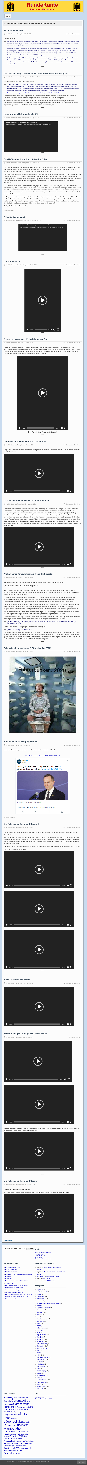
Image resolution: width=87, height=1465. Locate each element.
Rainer (19, 343)
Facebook (40, 1301)
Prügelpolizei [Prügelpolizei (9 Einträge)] (9, 1441)
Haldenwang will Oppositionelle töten (22, 114)
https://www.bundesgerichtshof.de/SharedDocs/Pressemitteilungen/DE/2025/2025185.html (34, 93)
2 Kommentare (75, 1037)
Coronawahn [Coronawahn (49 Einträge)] (21, 1403)
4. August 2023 (28, 577)
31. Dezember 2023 (30, 504)
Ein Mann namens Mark (12, 1267)
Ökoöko (39, 1353)
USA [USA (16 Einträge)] (14, 1448)
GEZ (38, 1317)
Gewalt (39, 1314)
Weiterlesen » (10, 210)
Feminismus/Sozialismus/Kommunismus (49, 1303)
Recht (38, 1368)
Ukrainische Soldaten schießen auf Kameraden (26, 500)
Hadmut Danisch (40, 1256)
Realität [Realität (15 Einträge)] (7, 1443)
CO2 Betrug (46, 1278)
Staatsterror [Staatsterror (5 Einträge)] (8, 1448)
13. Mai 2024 (33, 265)
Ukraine (39, 1384)
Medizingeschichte (42, 1348)
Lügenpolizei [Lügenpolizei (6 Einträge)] (26, 1422)
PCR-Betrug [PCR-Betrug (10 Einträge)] (24, 1436)
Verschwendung (41, 1386)
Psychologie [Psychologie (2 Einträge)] (18, 1441)
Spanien (39, 1377)
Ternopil (19, 34)
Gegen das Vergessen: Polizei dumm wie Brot (26, 339)
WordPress (45, 1461)
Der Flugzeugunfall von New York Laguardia (18, 1294)
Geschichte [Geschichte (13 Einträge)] (28, 1407)
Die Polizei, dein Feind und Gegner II (21, 824)
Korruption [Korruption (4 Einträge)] (20, 1412)
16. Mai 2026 (28, 34)
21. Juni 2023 (28, 651)
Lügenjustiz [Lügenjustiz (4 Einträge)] (14, 1418)
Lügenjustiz (40, 1337)
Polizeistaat (40, 1364)
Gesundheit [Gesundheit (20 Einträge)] (10, 1409)
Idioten (39, 1326)
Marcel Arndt (40, 1276)
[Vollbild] (58, 329)
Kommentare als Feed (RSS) (43, 1399)
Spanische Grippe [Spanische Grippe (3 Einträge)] (9, 1446)
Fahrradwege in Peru (52, 1276)
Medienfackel (39, 1257)
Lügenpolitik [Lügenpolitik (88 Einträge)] (12, 1421)
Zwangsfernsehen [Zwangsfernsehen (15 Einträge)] (12, 1453)
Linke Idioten (42, 1328)
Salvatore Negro (22, 77)
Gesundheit (40, 1312)
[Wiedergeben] (27, 329)
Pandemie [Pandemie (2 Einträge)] (6, 1436)
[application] (31, 136)
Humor (39, 1323)
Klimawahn (40, 1330)
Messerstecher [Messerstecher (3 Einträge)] (23, 1434)
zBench (36, 1461)
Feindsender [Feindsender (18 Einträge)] (10, 1407)
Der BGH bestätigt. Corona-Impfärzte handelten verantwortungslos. (36, 73)
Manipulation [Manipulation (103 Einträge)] (13, 1428)
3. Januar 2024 (28, 343)
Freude (39, 1305)
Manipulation (40, 1346)
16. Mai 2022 (27, 745)
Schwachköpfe (41, 1375)
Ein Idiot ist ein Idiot (13, 30)
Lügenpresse (40, 1341)
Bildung (39, 1294)
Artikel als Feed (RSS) (41, 1397)
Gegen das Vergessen (43, 1308)
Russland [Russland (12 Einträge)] (15, 1443)
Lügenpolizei (40, 1339)
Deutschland (40, 1298)
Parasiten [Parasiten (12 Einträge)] (13, 1436)
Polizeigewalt (42, 1366)
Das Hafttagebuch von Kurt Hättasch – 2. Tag (25, 159)
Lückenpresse (42, 1344)
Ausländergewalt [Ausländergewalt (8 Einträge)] (10, 1398)
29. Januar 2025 (34, 163)
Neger (38, 1350)
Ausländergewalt (42, 1292)
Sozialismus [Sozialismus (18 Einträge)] (27, 1443)
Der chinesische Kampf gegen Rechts (16, 1285)
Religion (39, 1373)
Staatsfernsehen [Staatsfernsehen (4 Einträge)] (20, 1446)
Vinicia (19, 577)
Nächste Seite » (9, 1240)
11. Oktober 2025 (34, 77)
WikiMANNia (38, 1254)
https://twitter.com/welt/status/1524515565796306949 (42, 756)
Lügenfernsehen (41, 1335)
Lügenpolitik (42, 1359)
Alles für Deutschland (14, 217)
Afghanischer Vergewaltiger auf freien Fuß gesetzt (28, 574)
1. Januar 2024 (28, 445)
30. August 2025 (34, 117)
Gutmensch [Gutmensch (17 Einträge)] (22, 1409)
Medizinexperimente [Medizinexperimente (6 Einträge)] (11, 1434)
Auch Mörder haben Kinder (17, 980)
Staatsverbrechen (42, 1380)
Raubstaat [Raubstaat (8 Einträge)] (29, 1441)
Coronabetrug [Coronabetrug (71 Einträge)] (20, 1400)
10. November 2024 (35, 220)
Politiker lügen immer (11, 1272)
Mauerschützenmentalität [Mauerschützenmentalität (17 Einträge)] (16, 1431)
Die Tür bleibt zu (12, 261)
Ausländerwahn (43, 1357)
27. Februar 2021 (29, 1184)
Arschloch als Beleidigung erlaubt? (21, 742)
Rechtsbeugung (41, 1371)
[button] (42, 300)
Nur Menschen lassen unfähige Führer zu (17, 1281)
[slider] (41, 329)
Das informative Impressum (43, 1259)
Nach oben (82, 1462)
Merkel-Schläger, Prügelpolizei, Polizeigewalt (25, 1034)
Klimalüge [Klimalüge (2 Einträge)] (13, 1412)
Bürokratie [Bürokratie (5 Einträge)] (7, 1401)
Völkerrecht (40, 1389)
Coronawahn (40, 1296)
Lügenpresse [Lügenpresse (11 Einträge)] (9, 1425)
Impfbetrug (8, 1278)
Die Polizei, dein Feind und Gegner (20, 1181)
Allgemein (40, 1289)
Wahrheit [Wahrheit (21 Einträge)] (18, 1450)
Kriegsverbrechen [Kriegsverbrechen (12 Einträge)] (12, 1414)
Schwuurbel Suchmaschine (43, 1252)
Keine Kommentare (74, 34)
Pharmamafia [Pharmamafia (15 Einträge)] (10, 1438)
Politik (38, 1355)
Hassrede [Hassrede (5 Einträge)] (7, 1412)
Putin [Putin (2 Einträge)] (23, 1441)
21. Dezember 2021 (30, 827)
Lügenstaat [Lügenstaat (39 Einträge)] (22, 1424)
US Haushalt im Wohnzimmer (14, 1292)
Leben (38, 1332)
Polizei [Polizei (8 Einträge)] (20, 1439)
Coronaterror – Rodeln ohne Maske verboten (25, 441)
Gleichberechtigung (42, 1319)
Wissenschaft (9, 1283)
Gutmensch (40, 1321)
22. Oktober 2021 (29, 983)
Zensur (40, 1362)
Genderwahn (40, 1310)
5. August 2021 (28, 1037)
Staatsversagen (41, 1382)
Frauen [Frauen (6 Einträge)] (19, 1407)
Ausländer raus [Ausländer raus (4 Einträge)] (23, 1398)
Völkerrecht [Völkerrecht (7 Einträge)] (8, 1451)
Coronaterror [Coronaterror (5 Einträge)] (8, 1404)
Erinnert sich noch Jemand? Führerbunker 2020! (27, 648)
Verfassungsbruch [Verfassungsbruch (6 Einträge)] (24, 1448)
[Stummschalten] (54, 329)
